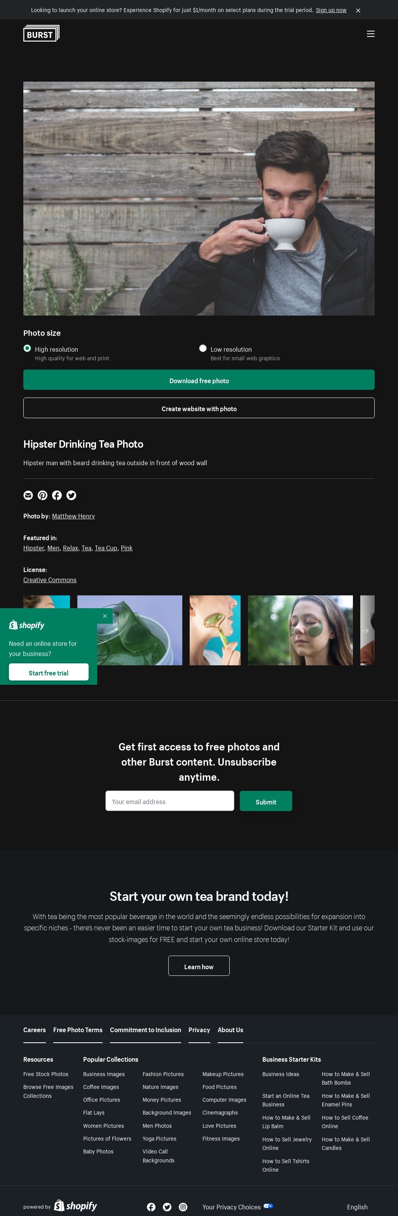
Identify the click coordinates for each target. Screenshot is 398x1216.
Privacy (199, 1019)
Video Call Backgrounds (159, 1145)
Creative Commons (50, 579)
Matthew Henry (73, 515)
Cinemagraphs (220, 1101)
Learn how (199, 966)
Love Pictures (219, 1115)
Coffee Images (101, 1076)
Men (53, 547)
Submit (266, 801)
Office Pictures (101, 1089)
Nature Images (160, 1076)
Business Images (104, 1063)
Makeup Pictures (223, 1063)
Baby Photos (98, 1140)
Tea (86, 547)
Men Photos (157, 1115)
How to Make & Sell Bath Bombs (346, 1067)
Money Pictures (162, 1089)
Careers (34, 1019)
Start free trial (48, 672)
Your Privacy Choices (237, 1196)
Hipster (33, 547)
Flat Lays (94, 1101)
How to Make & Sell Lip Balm (286, 1111)
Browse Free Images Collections (48, 1080)
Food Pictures (219, 1076)
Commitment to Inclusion (145, 1019)
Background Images (167, 1101)
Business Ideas (280, 1063)
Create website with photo (199, 408)
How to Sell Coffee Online (345, 1111)
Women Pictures (103, 1115)
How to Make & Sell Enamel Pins (346, 1089)
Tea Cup (106, 547)
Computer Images (224, 1089)
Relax (70, 547)
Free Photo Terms (78, 1019)
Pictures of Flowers (107, 1128)
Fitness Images (221, 1128)
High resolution (56, 348)
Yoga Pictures (159, 1128)
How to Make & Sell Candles (346, 1133)
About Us (230, 1019)
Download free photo (199, 380)
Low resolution (231, 348)
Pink (127, 547)
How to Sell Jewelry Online (287, 1133)
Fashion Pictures (163, 1063)
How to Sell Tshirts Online (285, 1155)
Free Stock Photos (45, 1063)
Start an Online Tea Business (285, 1089)
